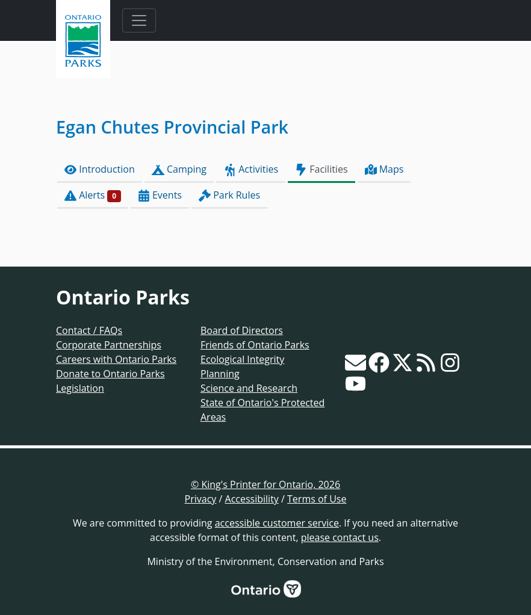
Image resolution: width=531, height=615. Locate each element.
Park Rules (229, 195)
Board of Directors (241, 330)
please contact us (340, 537)
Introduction (99, 169)
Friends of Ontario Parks (254, 344)
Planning (220, 373)
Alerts (92, 195)
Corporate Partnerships (108, 344)
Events (160, 195)
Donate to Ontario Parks (110, 373)
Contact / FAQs (89, 330)
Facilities (321, 169)
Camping (179, 169)
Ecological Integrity (242, 359)
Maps (384, 169)
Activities (250, 169)
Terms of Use (316, 498)
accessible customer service (277, 523)
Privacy (201, 498)
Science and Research (248, 388)
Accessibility (252, 498)
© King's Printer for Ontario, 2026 (265, 484)
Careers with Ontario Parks (116, 359)
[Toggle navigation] (139, 20)
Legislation (80, 388)
